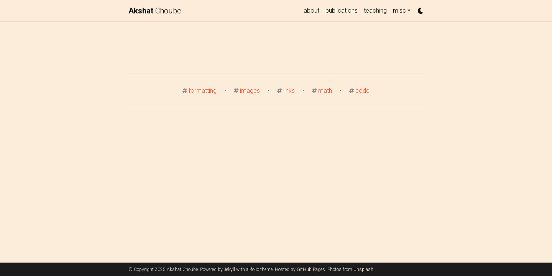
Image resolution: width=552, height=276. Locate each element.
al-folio (252, 269)
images (250, 90)
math (325, 90)
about (311, 10)
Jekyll (229, 269)
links (289, 90)
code (362, 90)
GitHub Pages (311, 269)
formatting (203, 90)
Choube (154, 10)
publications (341, 10)
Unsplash (363, 269)
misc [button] (399, 10)
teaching (375, 10)
